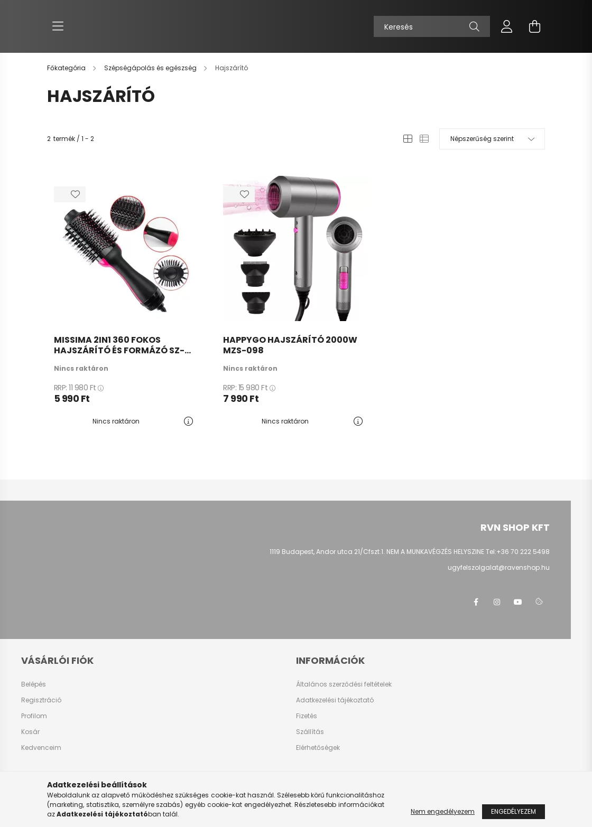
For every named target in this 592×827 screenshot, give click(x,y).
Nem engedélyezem (443, 811)
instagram (496, 602)
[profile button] (506, 26)
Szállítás (310, 732)
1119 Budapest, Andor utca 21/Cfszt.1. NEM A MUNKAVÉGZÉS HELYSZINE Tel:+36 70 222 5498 (410, 551)
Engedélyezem (513, 811)
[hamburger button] (57, 26)
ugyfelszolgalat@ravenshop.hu (499, 567)
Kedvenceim (41, 747)
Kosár (30, 732)
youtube (518, 602)
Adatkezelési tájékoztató (335, 700)
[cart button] (534, 26)
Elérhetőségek (318, 747)
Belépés (33, 684)
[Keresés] (432, 26)
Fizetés (306, 716)
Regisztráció (41, 700)
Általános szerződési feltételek (344, 684)
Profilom (34, 716)
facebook (475, 602)
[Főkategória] (67, 67)
